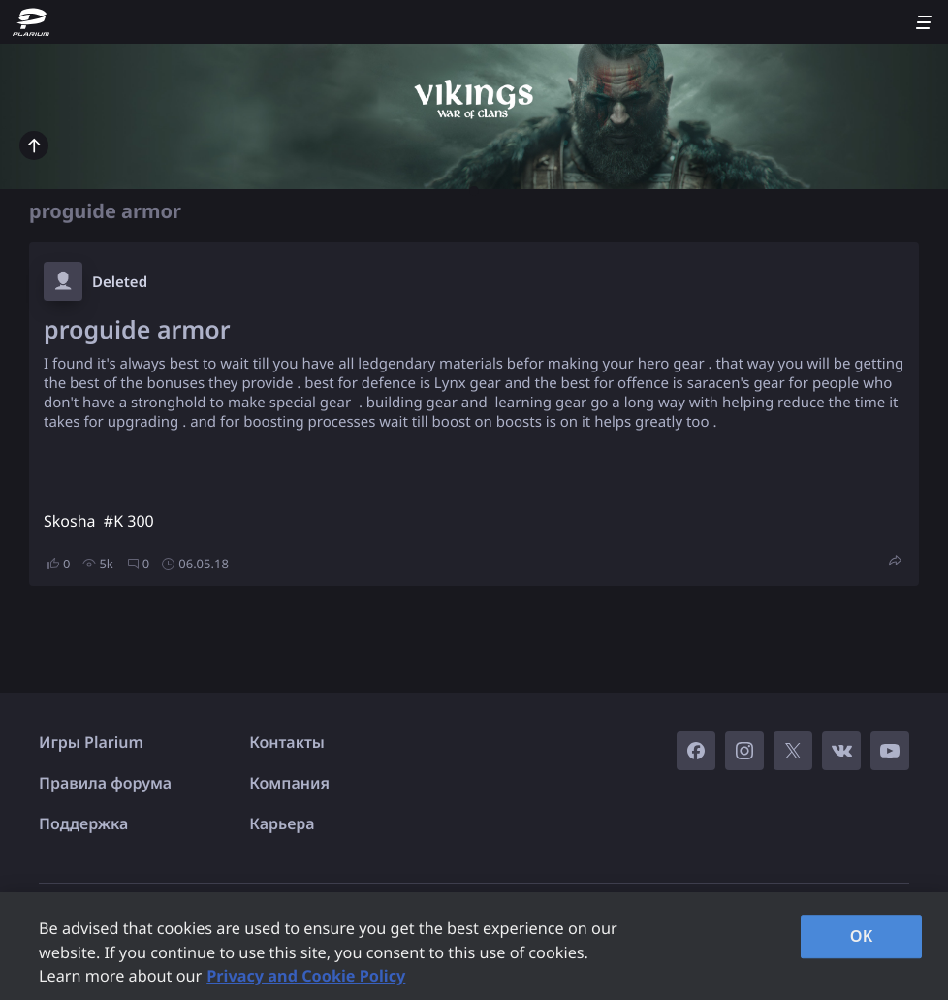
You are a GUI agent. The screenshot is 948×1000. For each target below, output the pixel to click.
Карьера (281, 823)
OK (861, 936)
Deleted (119, 282)
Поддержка (83, 823)
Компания (289, 782)
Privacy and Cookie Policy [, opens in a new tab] (305, 975)
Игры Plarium (91, 742)
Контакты (287, 742)
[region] (474, 946)
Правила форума (105, 782)
